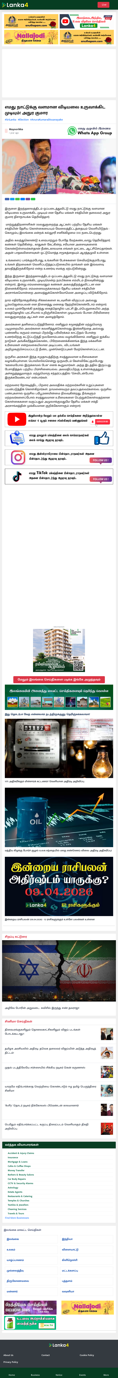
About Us (8, 1355)
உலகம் (11, 1249)
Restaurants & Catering (18, 1196)
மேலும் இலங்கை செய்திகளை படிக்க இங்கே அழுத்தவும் (59, 679)
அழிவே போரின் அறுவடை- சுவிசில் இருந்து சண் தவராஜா (42, 1008)
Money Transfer (14, 1170)
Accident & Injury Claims (19, 1153)
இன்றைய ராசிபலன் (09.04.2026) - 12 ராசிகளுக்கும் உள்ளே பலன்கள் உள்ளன (50, 919)
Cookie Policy (87, 1355)
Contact (46, 1355)
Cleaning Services (15, 1209)
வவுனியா (68, 1291)
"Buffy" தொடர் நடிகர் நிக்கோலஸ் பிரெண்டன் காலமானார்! (42, 1106)
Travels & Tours (14, 1214)
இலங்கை (13, 1239)
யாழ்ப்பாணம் (15, 1260)
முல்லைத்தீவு (15, 1270)
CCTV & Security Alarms (19, 1183)
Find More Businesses (17, 1218)
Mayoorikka (16, 129)
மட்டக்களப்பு (70, 1270)
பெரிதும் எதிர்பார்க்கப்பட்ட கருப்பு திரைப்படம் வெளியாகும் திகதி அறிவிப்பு (47, 1127)
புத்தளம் (67, 1281)
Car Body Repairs (15, 1179)
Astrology (11, 1188)
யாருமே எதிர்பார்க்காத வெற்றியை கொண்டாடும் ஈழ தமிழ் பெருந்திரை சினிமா (50, 1089)
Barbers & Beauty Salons (19, 1175)
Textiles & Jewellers (16, 1205)
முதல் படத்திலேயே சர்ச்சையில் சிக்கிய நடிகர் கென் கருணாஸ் (45, 1068)
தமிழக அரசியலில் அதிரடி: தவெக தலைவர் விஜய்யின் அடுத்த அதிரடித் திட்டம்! (50, 1051)
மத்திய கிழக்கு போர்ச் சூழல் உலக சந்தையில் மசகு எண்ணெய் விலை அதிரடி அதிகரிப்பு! (58, 851)
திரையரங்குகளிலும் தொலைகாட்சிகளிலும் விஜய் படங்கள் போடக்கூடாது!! (42, 1032)
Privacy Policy (10, 1362)
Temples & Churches (17, 1201)
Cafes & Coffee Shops (18, 1166)
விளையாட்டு (70, 1249)
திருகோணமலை (18, 1281)
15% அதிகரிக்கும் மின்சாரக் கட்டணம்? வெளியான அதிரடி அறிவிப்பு (44, 781)
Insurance (11, 1157)
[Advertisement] (59, 73)
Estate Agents (13, 1192)
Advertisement (59, 626)
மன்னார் (12, 1291)
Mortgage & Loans (16, 1162)
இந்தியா (67, 1239)
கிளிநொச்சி (70, 1260)
